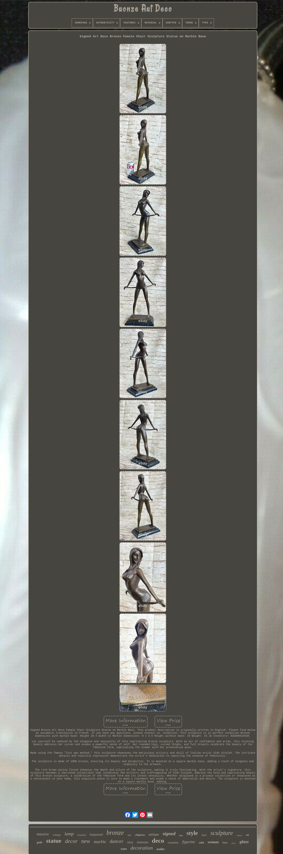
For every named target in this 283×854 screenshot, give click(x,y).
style (192, 833)
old (247, 835)
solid (201, 842)
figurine (188, 841)
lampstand (96, 834)
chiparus (140, 834)
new (85, 841)
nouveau (142, 842)
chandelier (173, 842)
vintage (57, 834)
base (225, 842)
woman (213, 842)
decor (71, 841)
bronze (115, 832)
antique (154, 834)
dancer (116, 841)
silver (233, 843)
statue (53, 840)
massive (43, 834)
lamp (69, 833)
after (181, 835)
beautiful (81, 835)
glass (244, 841)
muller (160, 849)
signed (169, 833)
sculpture (221, 833)
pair (39, 842)
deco (158, 840)
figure (204, 835)
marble (100, 841)
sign (129, 835)
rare (124, 849)
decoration (141, 848)
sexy (130, 842)
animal (239, 835)
